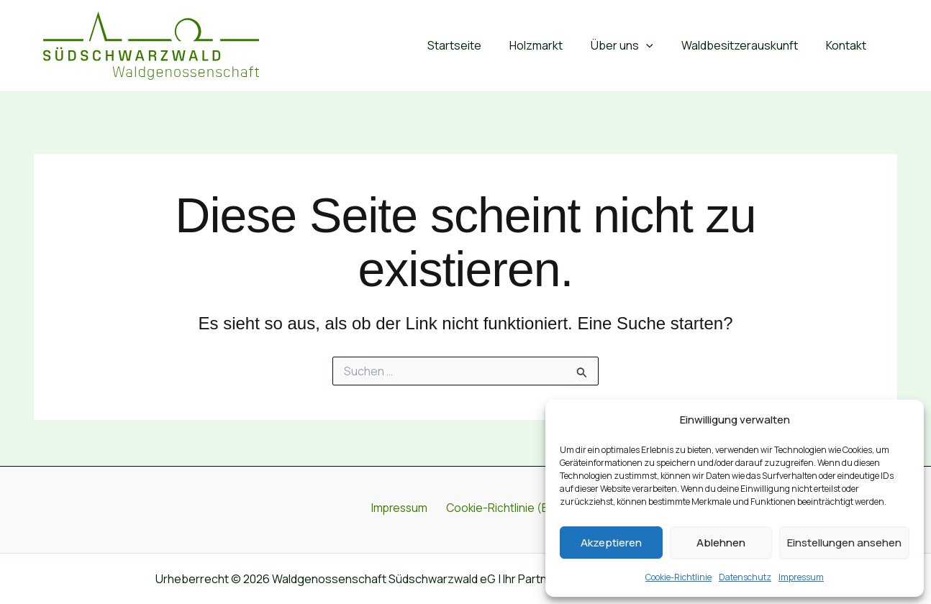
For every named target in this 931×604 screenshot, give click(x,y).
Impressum (801, 577)
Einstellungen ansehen (844, 542)
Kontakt (849, 45)
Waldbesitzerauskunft (747, 45)
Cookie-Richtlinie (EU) (500, 509)
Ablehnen (720, 542)
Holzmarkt (554, 45)
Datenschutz (745, 577)
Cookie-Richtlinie (678, 577)
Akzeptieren (611, 542)
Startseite (477, 45)
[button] (659, 45)
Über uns (635, 45)
